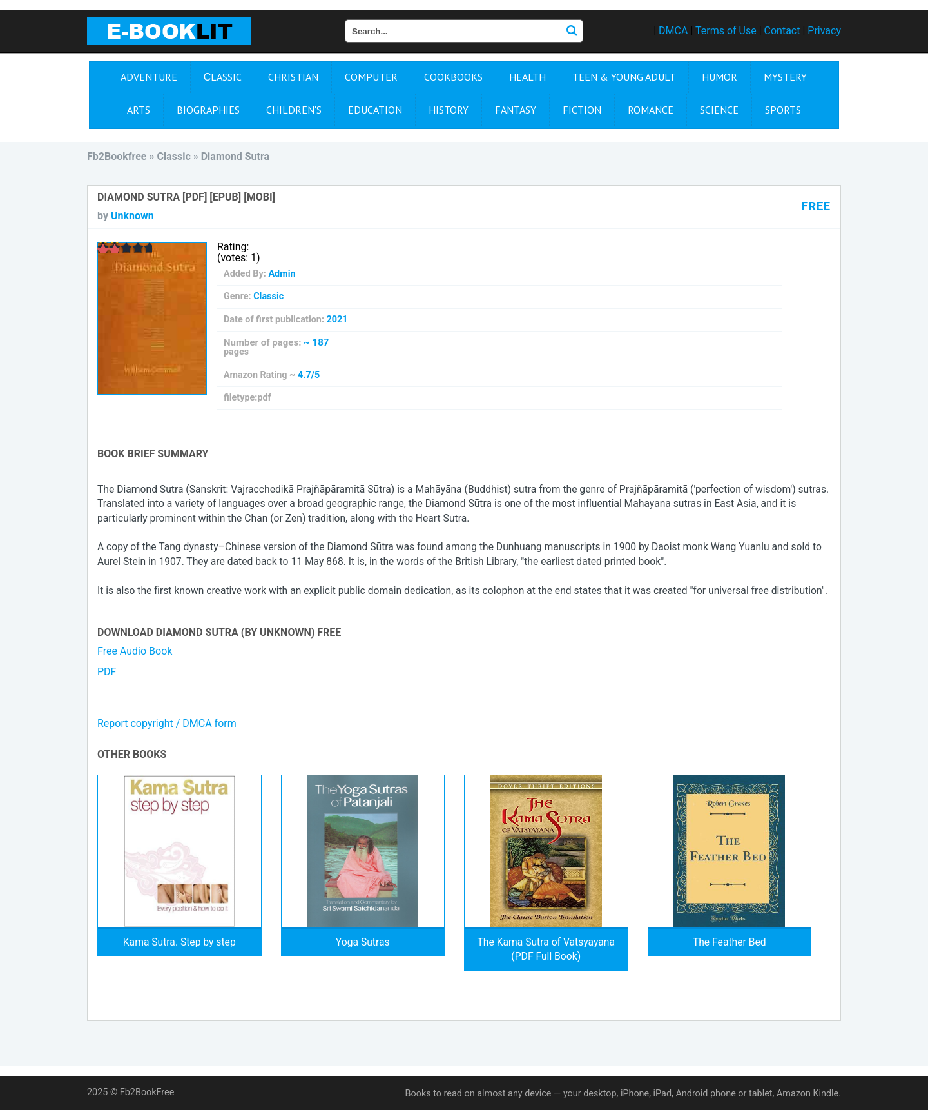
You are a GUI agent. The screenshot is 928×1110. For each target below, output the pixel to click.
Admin (281, 273)
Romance (650, 109)
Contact (782, 31)
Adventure (149, 76)
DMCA (673, 31)
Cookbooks (453, 76)
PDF (106, 672)
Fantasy (515, 109)
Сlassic (223, 76)
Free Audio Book (134, 651)
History (449, 109)
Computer (371, 76)
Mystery (785, 76)
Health (527, 76)
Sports (783, 109)
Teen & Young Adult (623, 76)
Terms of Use (726, 31)
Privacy (824, 31)
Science (719, 109)
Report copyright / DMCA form (167, 723)
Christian (293, 76)
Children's (294, 109)
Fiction (582, 109)
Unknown (132, 216)
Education (375, 109)
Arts (138, 109)
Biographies (208, 109)
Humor (719, 76)
